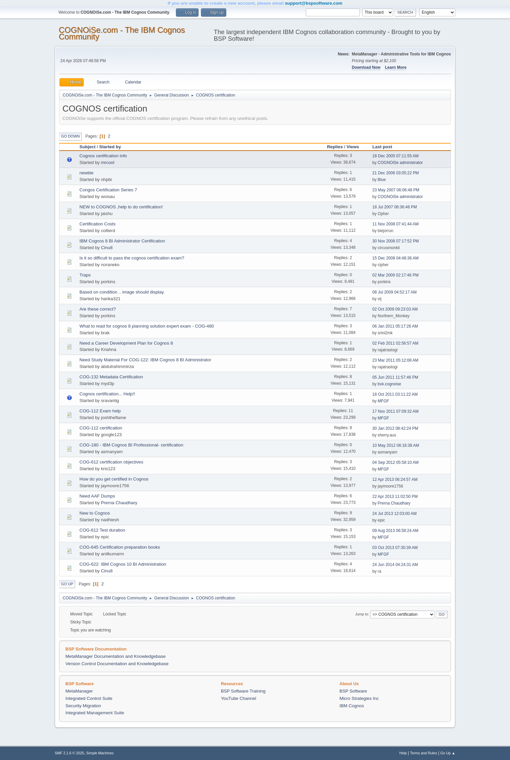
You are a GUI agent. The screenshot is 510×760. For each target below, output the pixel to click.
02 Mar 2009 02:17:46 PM (395, 275)
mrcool (107, 162)
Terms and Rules (423, 753)
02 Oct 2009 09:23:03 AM (395, 309)
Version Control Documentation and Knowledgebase (117, 663)
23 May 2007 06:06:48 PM (396, 190)
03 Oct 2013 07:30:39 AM (395, 547)
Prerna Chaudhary (119, 502)
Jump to (361, 614)
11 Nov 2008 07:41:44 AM (395, 224)
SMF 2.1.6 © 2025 (69, 753)
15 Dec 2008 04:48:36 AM (395, 258)
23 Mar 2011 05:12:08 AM (395, 360)
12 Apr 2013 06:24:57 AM (395, 479)
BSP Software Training (243, 691)
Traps (85, 274)
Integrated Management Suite (94, 712)
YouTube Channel (238, 698)
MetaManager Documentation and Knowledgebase (115, 656)
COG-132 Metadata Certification (111, 376)
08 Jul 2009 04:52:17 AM (394, 292)
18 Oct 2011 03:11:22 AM (395, 394)
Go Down (70, 136)
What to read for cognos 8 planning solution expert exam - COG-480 (146, 326)
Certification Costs (97, 223)
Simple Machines (99, 753)
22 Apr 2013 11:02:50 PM (395, 496)
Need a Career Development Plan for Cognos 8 (126, 343)
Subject (87, 146)
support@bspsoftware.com (313, 3)
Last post (385, 146)
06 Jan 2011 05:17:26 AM (395, 326)
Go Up (67, 584)
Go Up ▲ (447, 753)
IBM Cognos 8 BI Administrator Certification (122, 240)
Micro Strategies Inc (359, 698)
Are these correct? (97, 309)
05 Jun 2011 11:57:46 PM (395, 377)
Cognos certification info (103, 155)
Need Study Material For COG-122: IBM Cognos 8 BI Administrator (145, 359)
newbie (86, 172)
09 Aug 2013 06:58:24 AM (395, 530)
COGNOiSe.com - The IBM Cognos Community (122, 33)
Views (352, 146)
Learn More (396, 67)
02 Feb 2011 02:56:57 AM (395, 343)
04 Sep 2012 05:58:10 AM (395, 462)
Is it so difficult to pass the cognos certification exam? (131, 257)
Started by (110, 146)
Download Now (366, 67)
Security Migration (83, 705)
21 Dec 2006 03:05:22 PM (395, 173)
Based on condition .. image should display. (122, 292)
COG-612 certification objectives (111, 461)
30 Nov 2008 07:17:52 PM (395, 241)
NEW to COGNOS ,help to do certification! (121, 206)
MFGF (383, 401)
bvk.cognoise (389, 384)
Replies (335, 146)
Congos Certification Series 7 (108, 189)
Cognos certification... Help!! (107, 393)
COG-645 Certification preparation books (119, 547)
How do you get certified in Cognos (114, 479)
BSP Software (353, 691)
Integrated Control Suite (88, 698)
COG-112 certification (100, 427)
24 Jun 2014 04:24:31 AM (395, 564)
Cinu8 (106, 247)
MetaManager (79, 691)
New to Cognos (94, 513)
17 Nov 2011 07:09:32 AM (395, 411)
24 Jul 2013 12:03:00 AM (394, 513)
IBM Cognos (351, 705)
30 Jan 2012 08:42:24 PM (395, 428)
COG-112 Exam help (100, 410)
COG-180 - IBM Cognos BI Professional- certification (131, 444)
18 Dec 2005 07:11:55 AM (395, 156)
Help (403, 753)
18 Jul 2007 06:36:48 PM (394, 207)
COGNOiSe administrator (400, 162)
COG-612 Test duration (102, 530)
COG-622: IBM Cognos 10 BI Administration (122, 564)
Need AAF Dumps (97, 496)
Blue (382, 179)
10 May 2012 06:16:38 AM (395, 445)
